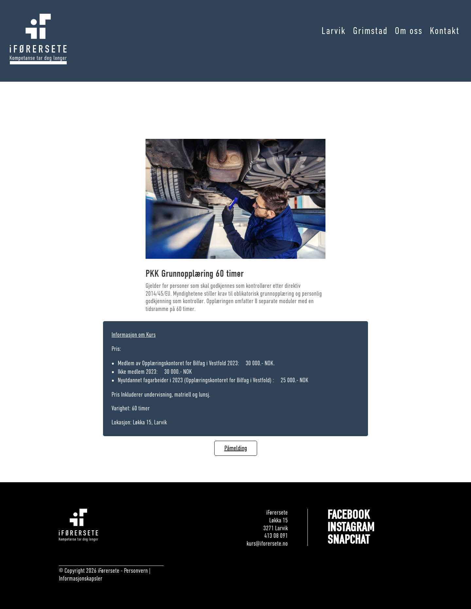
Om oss (409, 31)
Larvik (334, 31)
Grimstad (370, 31)
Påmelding (235, 448)
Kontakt (445, 31)
